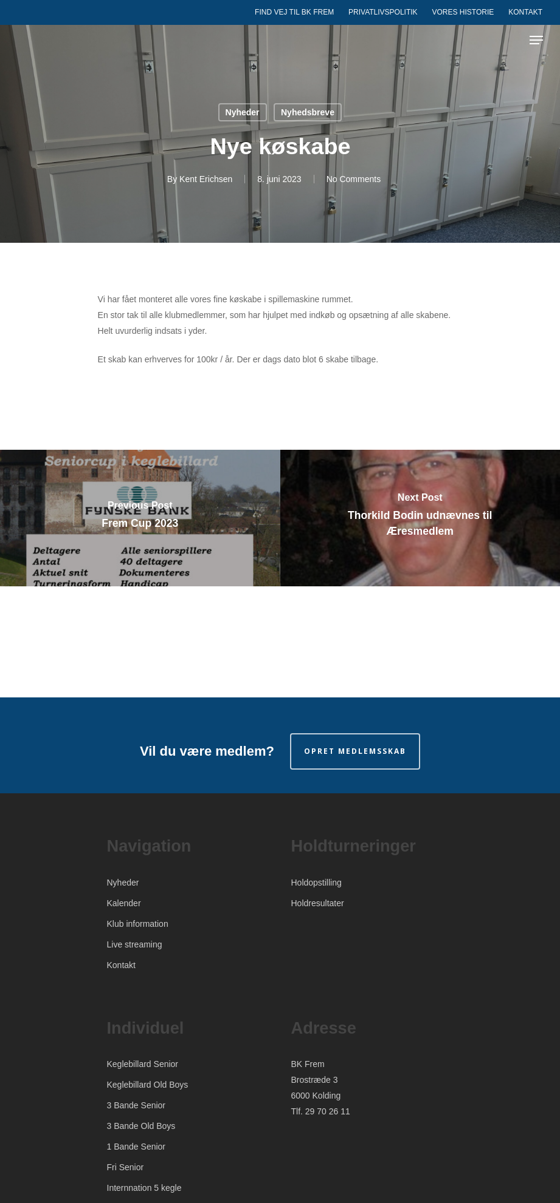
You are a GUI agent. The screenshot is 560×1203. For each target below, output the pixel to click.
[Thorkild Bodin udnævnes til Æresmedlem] (420, 518)
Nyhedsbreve (307, 112)
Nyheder (243, 112)
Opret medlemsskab (355, 751)
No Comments (354, 179)
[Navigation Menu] (536, 40)
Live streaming (134, 944)
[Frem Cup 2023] (140, 518)
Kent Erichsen (205, 179)
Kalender (124, 903)
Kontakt (121, 965)
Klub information (137, 924)
